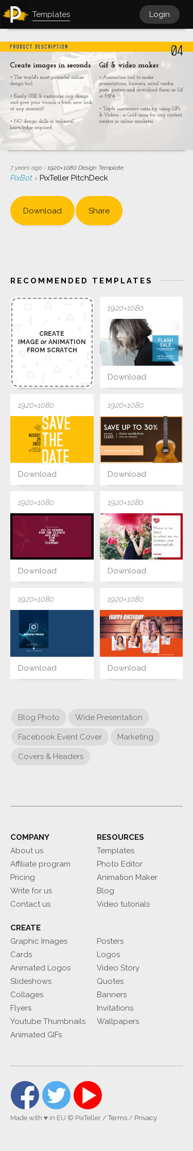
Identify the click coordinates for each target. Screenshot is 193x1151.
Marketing (135, 737)
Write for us (31, 890)
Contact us (30, 904)
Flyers (20, 1008)
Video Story (118, 968)
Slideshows (30, 981)
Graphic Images (38, 941)
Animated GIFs (36, 1034)
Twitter (56, 1095)
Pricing (22, 877)
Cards (21, 954)
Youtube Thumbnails (47, 1021)
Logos (108, 954)
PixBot (22, 178)
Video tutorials (123, 904)
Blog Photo (39, 717)
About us (26, 850)
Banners (112, 994)
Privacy (145, 1118)
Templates (115, 850)
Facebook (25, 1095)
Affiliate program (40, 864)
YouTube (88, 1095)
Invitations (115, 1008)
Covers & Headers (50, 756)
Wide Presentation (109, 717)
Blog (105, 890)
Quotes (110, 981)
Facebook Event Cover (60, 737)
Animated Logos (40, 968)
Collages (26, 994)
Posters (110, 941)
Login (159, 14)
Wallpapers (118, 1021)
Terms (117, 1118)
